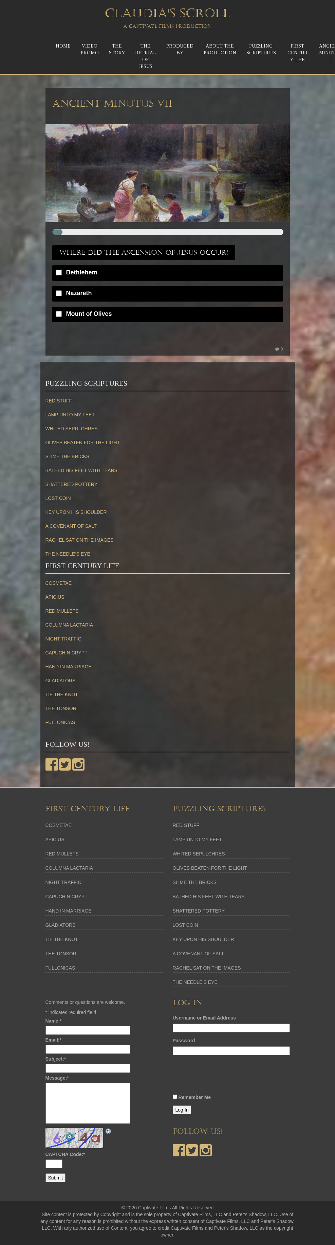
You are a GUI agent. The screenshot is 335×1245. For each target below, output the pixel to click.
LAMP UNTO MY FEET (70, 414)
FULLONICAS (60, 722)
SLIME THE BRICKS (67, 456)
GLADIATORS (60, 680)
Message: (57, 1078)
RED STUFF (58, 400)
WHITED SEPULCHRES (71, 428)
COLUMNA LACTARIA (69, 625)
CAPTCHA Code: (65, 1154)
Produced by (179, 49)
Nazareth (79, 293)
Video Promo (90, 49)
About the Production (220, 49)
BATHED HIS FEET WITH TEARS (81, 470)
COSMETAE (58, 583)
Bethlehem (81, 272)
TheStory (117, 49)
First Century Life (297, 52)
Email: (53, 1040)
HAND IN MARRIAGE (68, 666)
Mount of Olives (89, 314)
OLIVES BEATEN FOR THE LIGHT (82, 442)
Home (63, 46)
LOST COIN (58, 498)
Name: (53, 1021)
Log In (182, 1110)
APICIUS (54, 597)
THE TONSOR (60, 708)
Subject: (55, 1059)
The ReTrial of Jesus (145, 56)
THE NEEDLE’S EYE (67, 554)
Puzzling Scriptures (261, 49)
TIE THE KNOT (61, 694)
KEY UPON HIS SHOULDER (76, 512)
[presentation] (224, 1076)
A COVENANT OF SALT (71, 526)
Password (184, 1040)
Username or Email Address (204, 1018)
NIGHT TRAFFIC (63, 639)
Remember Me (194, 1097)
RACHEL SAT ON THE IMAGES (79, 540)
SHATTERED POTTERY (71, 484)
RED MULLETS (62, 611)
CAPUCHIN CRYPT (66, 652)
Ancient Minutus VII (112, 103)
